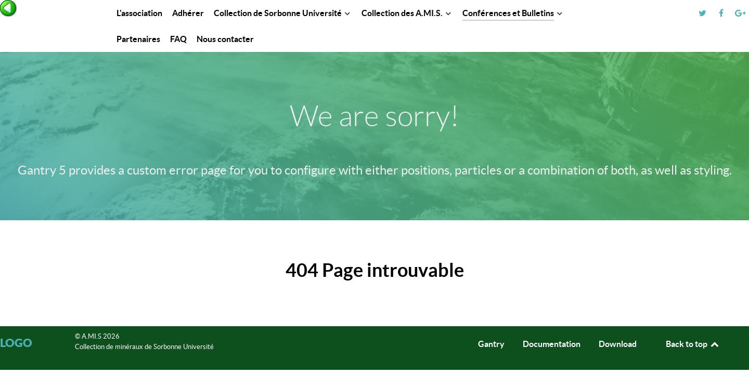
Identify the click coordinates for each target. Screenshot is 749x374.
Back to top (693, 344)
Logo (16, 342)
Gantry (491, 344)
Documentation (551, 344)
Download (618, 344)
